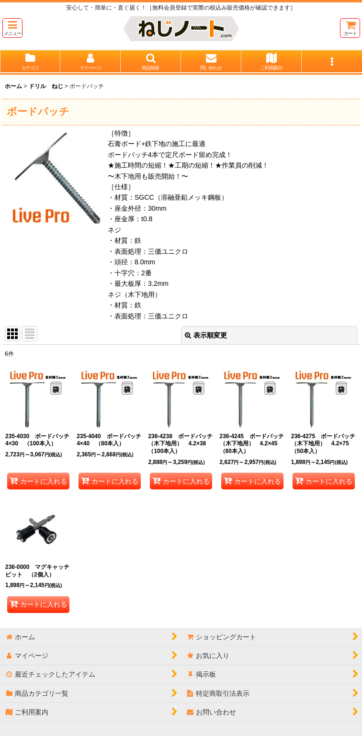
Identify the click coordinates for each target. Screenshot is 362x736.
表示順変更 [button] (206, 335)
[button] (12, 28)
